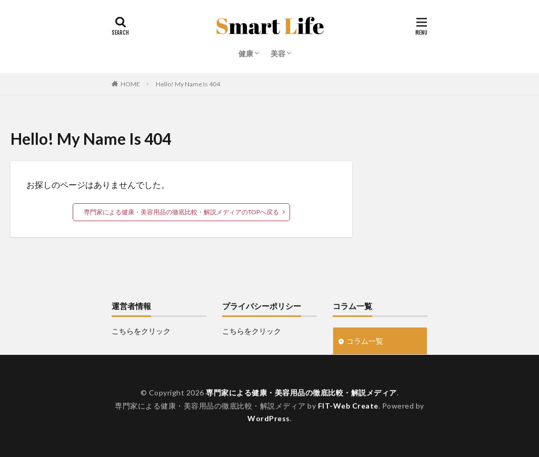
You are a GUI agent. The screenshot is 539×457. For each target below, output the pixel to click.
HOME (130, 84)
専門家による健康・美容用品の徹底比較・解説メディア (301, 392)
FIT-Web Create (348, 405)
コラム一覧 (364, 340)
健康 (245, 53)
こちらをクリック (141, 330)
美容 (278, 53)
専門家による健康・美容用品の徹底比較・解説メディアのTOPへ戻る (181, 212)
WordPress (268, 418)
